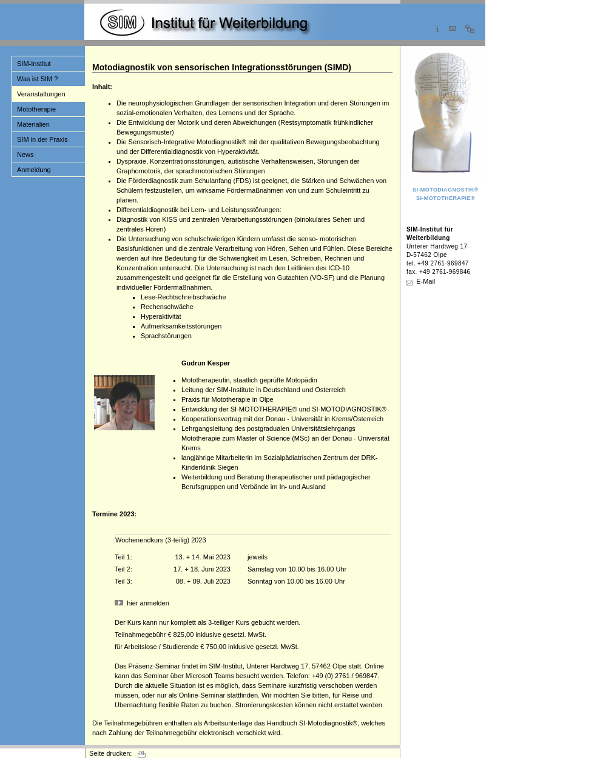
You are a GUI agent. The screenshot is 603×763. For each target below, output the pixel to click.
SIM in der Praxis (42, 139)
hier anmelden (148, 603)
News (25, 154)
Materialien (33, 124)
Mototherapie (36, 109)
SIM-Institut (34, 63)
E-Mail (425, 281)
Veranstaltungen (41, 94)
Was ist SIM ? (37, 78)
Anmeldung (34, 169)
